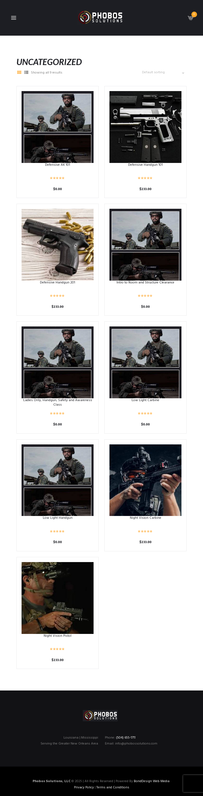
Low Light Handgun (58, 518)
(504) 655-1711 (126, 738)
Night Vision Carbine (145, 518)
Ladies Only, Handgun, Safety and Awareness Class (57, 402)
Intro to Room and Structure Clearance (145, 282)
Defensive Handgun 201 (57, 282)
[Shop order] (162, 72)
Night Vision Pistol (57, 636)
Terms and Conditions (112, 787)
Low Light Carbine (145, 400)
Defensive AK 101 (57, 165)
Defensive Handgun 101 (145, 165)
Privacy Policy (84, 787)
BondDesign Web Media (152, 781)
